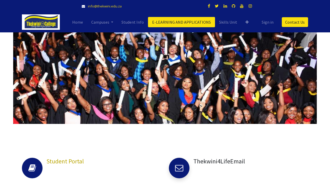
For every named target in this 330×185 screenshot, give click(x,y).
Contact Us (295, 22)
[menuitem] (77, 22)
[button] (247, 22)
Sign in (268, 22)
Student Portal (65, 161)
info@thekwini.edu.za (105, 6)
